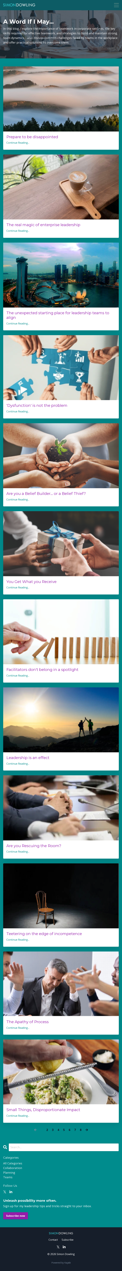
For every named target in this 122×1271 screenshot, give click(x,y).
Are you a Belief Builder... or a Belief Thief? (46, 493)
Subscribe (67, 1239)
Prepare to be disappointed (32, 137)
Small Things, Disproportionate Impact (43, 1110)
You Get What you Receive (31, 581)
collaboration (12, 1168)
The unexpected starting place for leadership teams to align (57, 315)
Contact (53, 1239)
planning (9, 1172)
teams (7, 1177)
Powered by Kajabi (61, 1262)
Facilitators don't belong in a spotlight (42, 669)
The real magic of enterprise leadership (43, 225)
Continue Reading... (17, 142)
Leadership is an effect (27, 758)
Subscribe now (15, 1216)
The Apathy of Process (27, 1022)
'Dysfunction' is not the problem (36, 405)
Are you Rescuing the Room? (33, 846)
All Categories (12, 1163)
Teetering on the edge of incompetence (44, 934)
